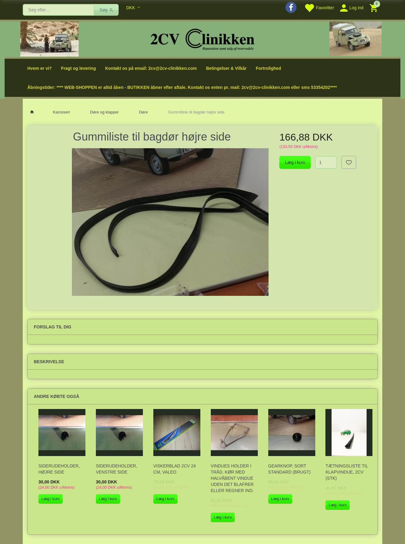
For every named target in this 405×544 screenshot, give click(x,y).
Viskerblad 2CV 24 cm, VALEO (174, 469)
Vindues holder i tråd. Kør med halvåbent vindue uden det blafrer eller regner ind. (232, 478)
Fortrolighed (268, 68)
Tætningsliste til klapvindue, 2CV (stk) (346, 472)
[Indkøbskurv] (374, 7)
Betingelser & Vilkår (226, 68)
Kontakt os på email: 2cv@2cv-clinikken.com (151, 68)
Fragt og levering (78, 68)
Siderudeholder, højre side (59, 469)
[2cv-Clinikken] (202, 38)
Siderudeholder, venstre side (116, 469)
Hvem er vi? (39, 68)
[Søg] (106, 10)
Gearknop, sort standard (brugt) (289, 469)
